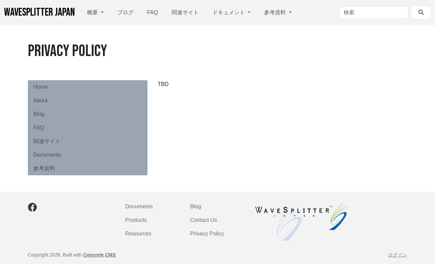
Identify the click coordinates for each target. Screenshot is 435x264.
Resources (138, 233)
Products (136, 220)
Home (40, 87)
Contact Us (203, 220)
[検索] (373, 12)
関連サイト (185, 12)
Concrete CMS (99, 255)
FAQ (152, 12)
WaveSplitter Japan (39, 12)
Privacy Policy (207, 233)
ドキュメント (229, 12)
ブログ (125, 12)
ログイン (397, 255)
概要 (93, 12)
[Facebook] (32, 209)
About (40, 100)
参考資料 (275, 12)
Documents (47, 155)
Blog (38, 114)
